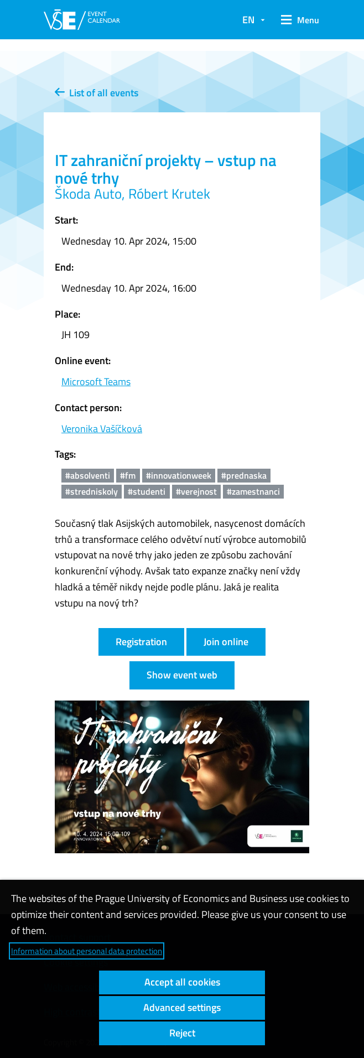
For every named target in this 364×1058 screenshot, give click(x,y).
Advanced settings (182, 1007)
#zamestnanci (253, 491)
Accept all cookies (182, 981)
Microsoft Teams (96, 381)
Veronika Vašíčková (101, 428)
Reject (182, 1032)
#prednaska (244, 475)
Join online (226, 641)
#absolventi (87, 475)
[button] (298, 20)
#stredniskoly (91, 491)
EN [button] (248, 19)
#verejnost (196, 491)
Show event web (182, 674)
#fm (128, 475)
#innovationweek (178, 475)
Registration (141, 641)
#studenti (146, 491)
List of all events (96, 92)
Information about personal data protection (86, 951)
